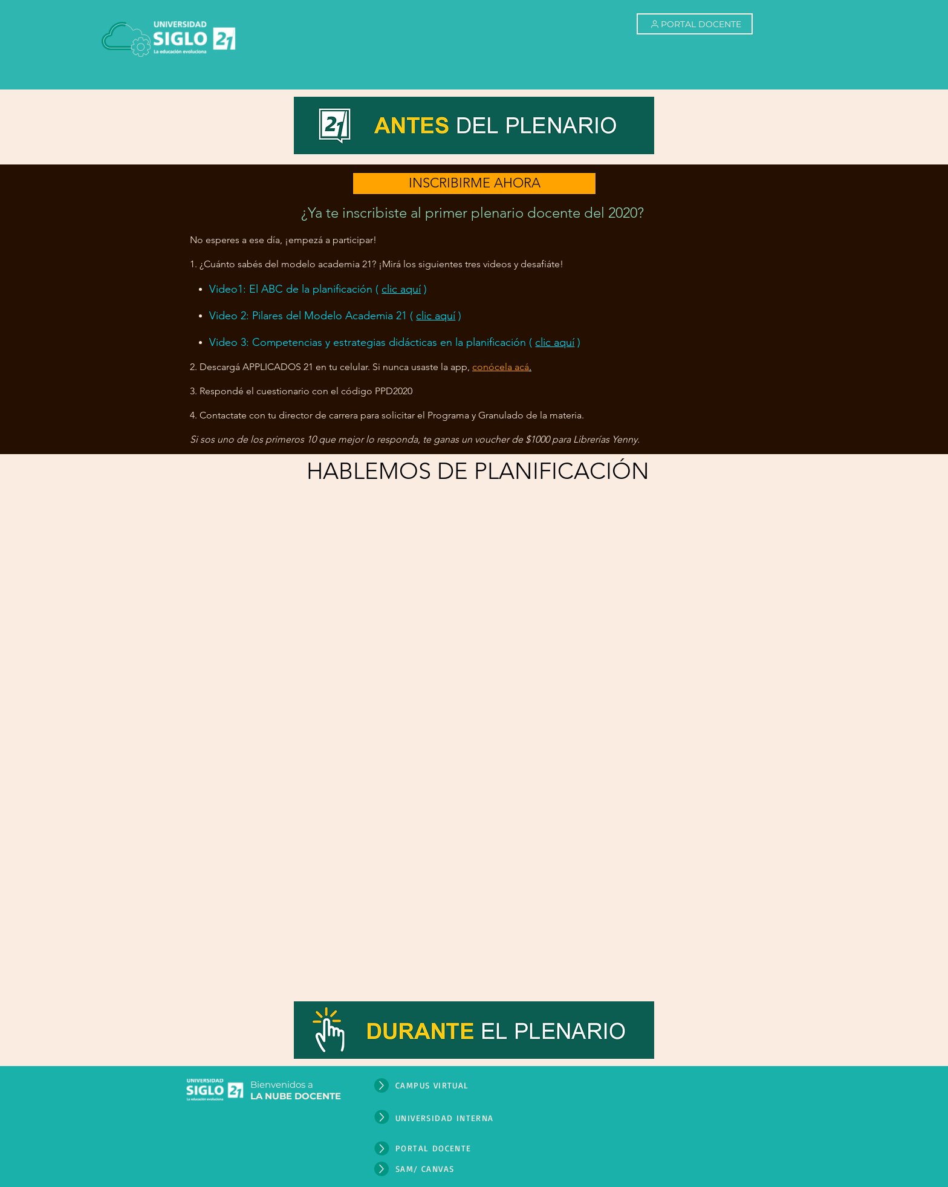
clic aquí (401, 289)
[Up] (381, 1085)
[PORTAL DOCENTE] (695, 23)
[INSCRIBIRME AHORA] (474, 183)
